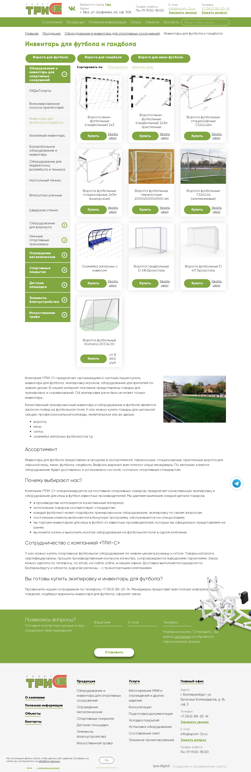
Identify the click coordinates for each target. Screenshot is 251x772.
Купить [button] (93, 136)
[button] (108, 4)
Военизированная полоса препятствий (46, 105)
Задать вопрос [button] (214, 12)
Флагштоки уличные (45, 195)
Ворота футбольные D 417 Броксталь (203, 268)
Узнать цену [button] (113, 136)
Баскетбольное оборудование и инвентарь (43, 150)
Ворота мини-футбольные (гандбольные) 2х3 (99, 121)
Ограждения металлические (42, 255)
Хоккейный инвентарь (47, 135)
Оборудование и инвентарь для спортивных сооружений (43, 74)
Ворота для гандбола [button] (103, 57)
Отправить (114, 652)
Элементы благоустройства (44, 300)
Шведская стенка (43, 210)
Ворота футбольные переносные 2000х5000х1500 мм (151, 195)
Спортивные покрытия (39, 270)
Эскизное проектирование (151, 740)
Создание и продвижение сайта (189, 766)
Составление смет (144, 733)
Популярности (117, 67)
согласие (182, 637)
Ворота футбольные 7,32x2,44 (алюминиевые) (203, 195)
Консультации (140, 707)
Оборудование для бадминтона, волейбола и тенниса (47, 165)
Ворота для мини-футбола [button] (160, 57)
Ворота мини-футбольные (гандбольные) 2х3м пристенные (151, 121)
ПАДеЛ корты (40, 91)
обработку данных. (49, 761)
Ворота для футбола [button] (50, 57)
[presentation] (126, 637)
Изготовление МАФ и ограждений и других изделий (146, 695)
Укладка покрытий (144, 720)
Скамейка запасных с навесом (99, 268)
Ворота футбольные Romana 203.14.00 (99, 342)
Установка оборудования (150, 727)
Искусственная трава (42, 315)
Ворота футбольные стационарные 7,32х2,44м (203, 121)
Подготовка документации (151, 714)
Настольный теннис (45, 180)
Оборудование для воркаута (42, 225)
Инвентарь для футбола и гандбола (46, 120)
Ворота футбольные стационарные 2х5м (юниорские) (99, 195)
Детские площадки (38, 285)
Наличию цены (142, 67)
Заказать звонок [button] (183, 12)
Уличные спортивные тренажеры (39, 240)
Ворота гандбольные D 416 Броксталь (151, 268)
